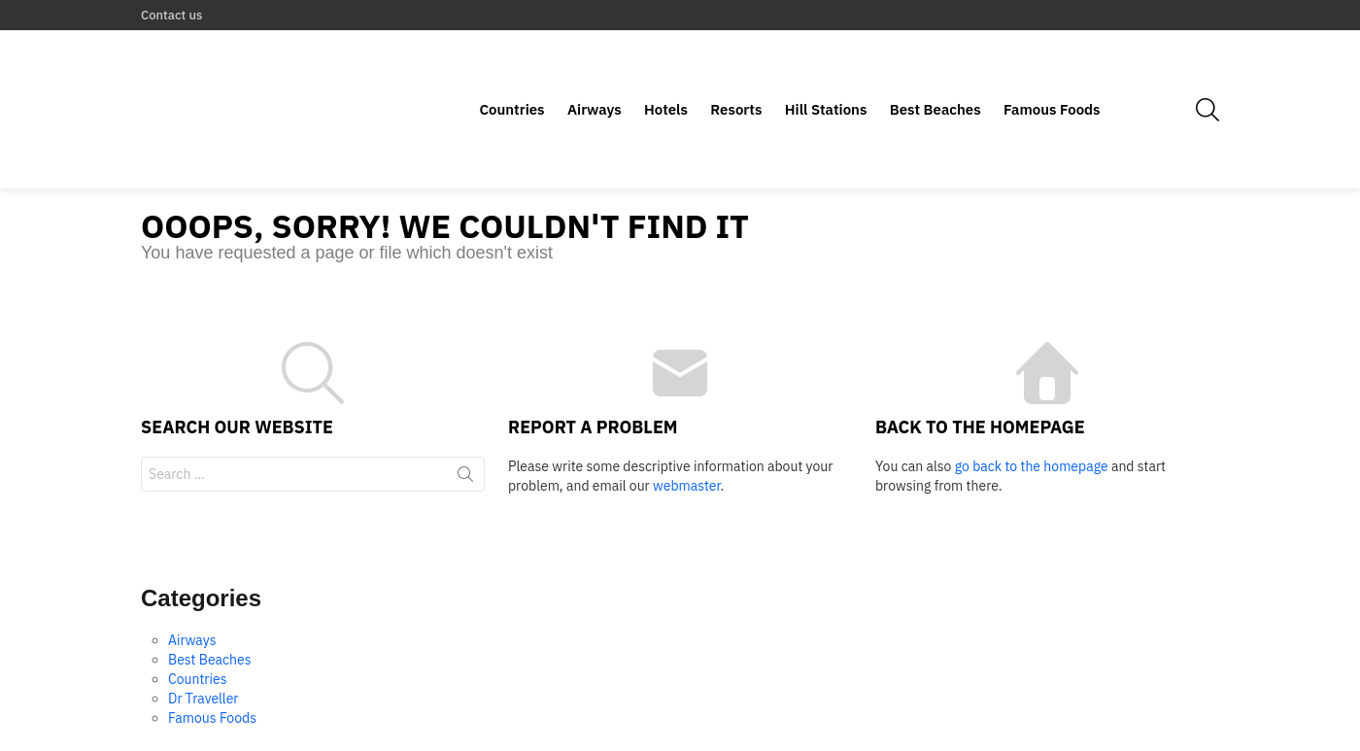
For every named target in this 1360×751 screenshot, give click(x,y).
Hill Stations (826, 76)
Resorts (736, 76)
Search (465, 412)
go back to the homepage (1031, 400)
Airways (594, 76)
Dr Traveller (203, 633)
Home (1119, 727)
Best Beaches (935, 76)
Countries (511, 76)
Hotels (666, 76)
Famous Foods (1052, 76)
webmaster (686, 419)
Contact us (171, 15)
